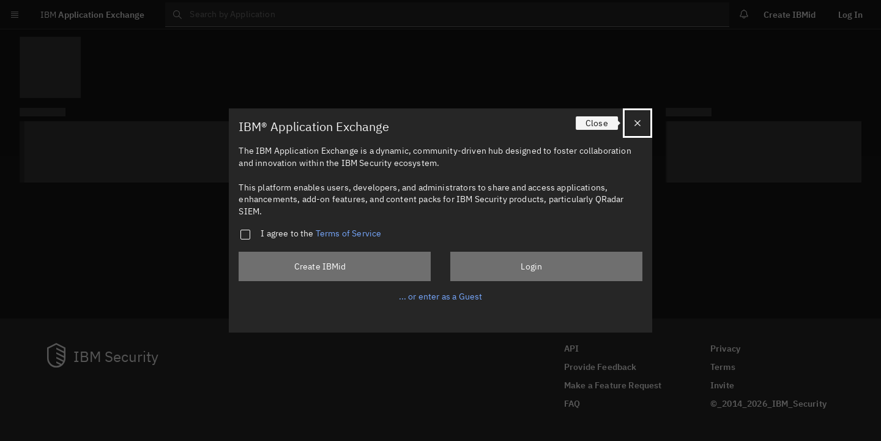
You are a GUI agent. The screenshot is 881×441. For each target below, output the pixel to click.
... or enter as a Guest (441, 296)
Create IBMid (320, 266)
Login (531, 266)
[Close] (637, 123)
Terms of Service (349, 233)
